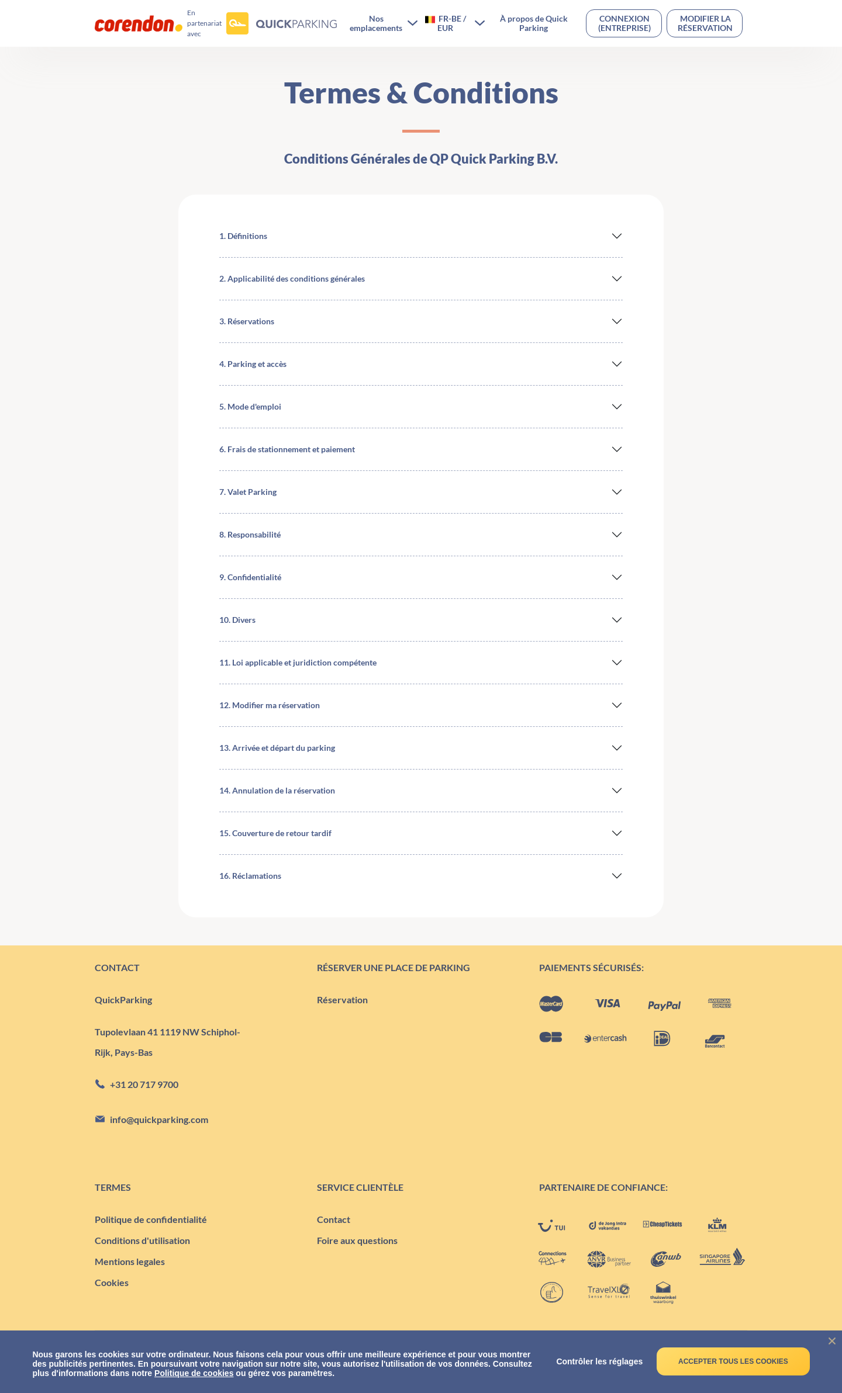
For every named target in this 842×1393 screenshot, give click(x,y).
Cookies (112, 1282)
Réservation (342, 999)
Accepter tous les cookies (733, 1361)
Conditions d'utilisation (142, 1240)
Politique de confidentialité (151, 1219)
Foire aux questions (357, 1240)
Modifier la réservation (705, 23)
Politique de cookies (193, 1373)
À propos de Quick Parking (534, 23)
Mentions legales (130, 1261)
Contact (333, 1219)
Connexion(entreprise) (624, 23)
